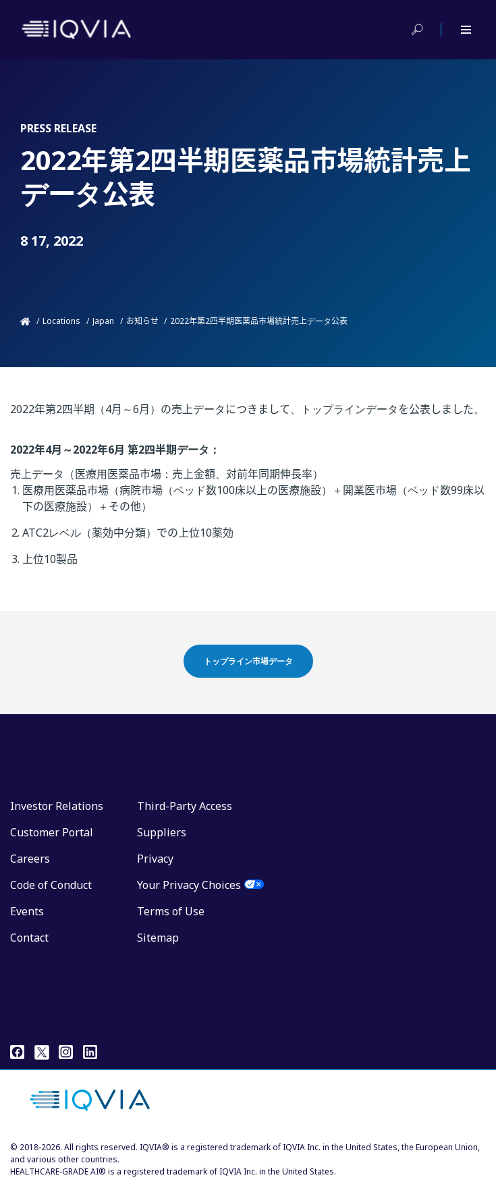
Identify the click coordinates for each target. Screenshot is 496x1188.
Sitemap (158, 937)
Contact (29, 937)
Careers (30, 858)
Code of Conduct (51, 885)
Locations (61, 321)
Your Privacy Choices (189, 885)
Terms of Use (170, 911)
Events (27, 911)
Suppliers (161, 832)
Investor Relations (56, 806)
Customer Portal (51, 832)
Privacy (155, 858)
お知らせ (143, 321)
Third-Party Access (184, 806)
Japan (103, 321)
